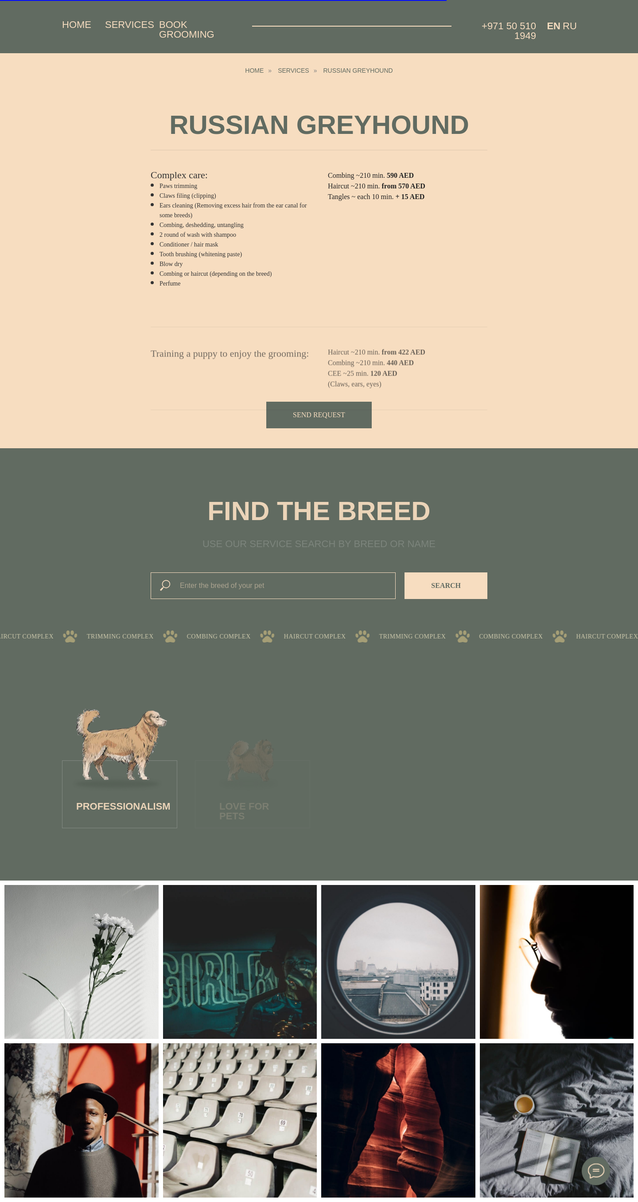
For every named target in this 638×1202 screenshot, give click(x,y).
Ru (570, 25)
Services (129, 24)
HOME (254, 70)
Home (76, 24)
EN (553, 25)
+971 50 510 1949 (509, 30)
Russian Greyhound (358, 70)
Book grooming (186, 29)
